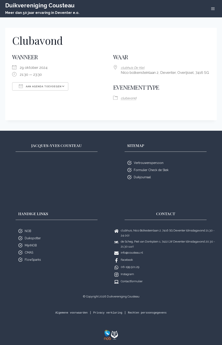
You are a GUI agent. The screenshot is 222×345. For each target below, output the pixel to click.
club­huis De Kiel (134, 67)
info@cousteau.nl (132, 252)
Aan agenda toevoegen (40, 86)
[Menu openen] (213, 8)
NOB (28, 231)
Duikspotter (33, 238)
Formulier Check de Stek (151, 170)
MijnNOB (31, 245)
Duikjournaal (142, 177)
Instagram (127, 274)
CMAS (29, 252)
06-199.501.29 (130, 266)
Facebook (127, 259)
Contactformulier (132, 281)
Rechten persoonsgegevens (152, 312)
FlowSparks (33, 259)
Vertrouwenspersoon (148, 162)
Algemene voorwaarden (66, 312)
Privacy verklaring (107, 312)
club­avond (130, 98)
